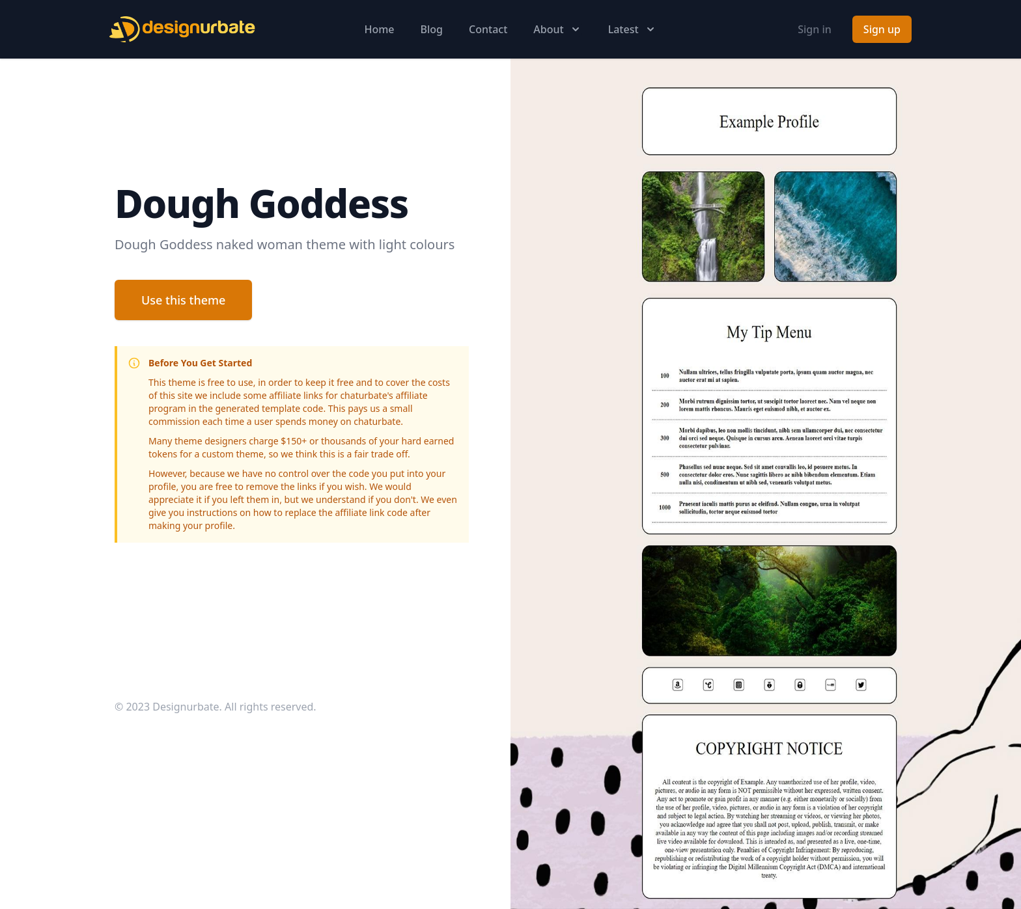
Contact (488, 29)
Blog (432, 29)
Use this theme (183, 300)
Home (379, 29)
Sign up (882, 29)
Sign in (815, 29)
